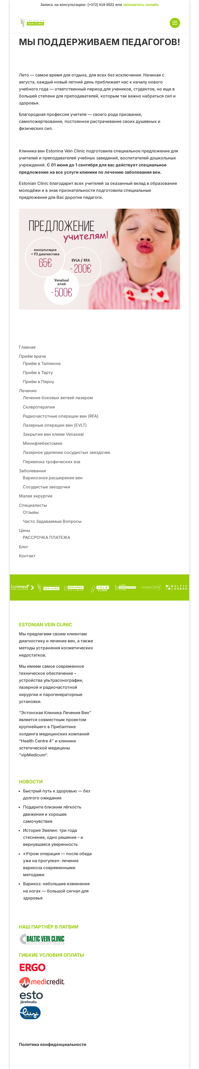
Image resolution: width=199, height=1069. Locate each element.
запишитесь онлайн (141, 5)
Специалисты (33, 505)
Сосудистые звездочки (46, 486)
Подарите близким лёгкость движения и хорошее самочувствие (52, 814)
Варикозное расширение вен (53, 477)
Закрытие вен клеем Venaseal (53, 434)
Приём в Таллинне (42, 363)
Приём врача (32, 356)
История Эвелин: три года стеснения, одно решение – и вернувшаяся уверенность (53, 837)
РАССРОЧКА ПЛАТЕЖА (46, 537)
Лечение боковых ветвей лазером (58, 397)
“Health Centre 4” (36, 740)
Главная (27, 347)
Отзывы (31, 512)
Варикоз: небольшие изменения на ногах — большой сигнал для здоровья (56, 890)
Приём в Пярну (38, 381)
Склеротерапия (39, 407)
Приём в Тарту (38, 372)
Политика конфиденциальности (52, 1044)
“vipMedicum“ (33, 754)
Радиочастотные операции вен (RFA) (60, 416)
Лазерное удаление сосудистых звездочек (66, 452)
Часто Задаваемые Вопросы (52, 521)
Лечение (28, 390)
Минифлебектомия (42, 443)
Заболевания (32, 470)
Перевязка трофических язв (51, 461)
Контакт (27, 555)
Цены (24, 530)
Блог (23, 546)
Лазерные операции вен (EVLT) (55, 425)
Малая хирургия (35, 495)
